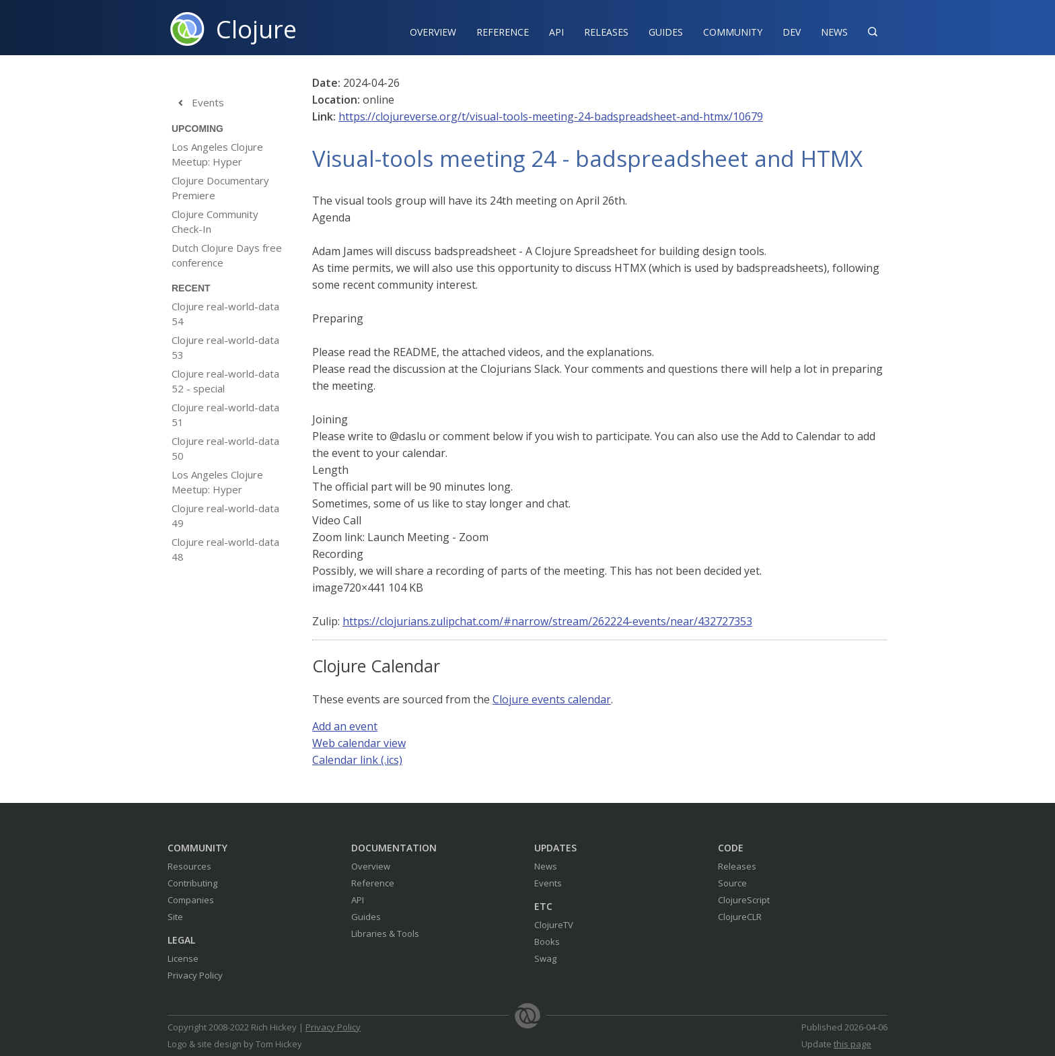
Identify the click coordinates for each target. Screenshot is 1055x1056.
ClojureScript (744, 900)
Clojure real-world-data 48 (225, 549)
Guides (666, 32)
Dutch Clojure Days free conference (227, 255)
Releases (606, 32)
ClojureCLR (740, 917)
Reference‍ (502, 32)
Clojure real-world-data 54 (225, 314)
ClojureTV (553, 925)
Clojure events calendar (552, 699)
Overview (433, 32)
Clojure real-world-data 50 (225, 448)
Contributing (192, 883)
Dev (792, 32)
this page (852, 1044)
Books (547, 942)
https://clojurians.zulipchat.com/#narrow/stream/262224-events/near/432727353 (547, 621)
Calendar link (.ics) (357, 759)
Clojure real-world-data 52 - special (225, 381)
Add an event (344, 726)
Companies (191, 900)
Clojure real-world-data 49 (225, 515)
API (556, 32)
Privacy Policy (195, 975)
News (834, 32)
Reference (372, 883)
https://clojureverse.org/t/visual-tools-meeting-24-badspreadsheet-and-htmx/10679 (550, 116)
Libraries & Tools (385, 933)
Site (175, 917)
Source (732, 883)
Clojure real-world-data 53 (225, 347)
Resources (189, 866)
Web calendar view (359, 743)
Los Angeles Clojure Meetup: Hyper (217, 154)
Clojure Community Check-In (215, 221)
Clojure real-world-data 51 (225, 414)
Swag (545, 958)
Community (732, 32)
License (183, 958)
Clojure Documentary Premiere (220, 188)
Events (198, 103)
